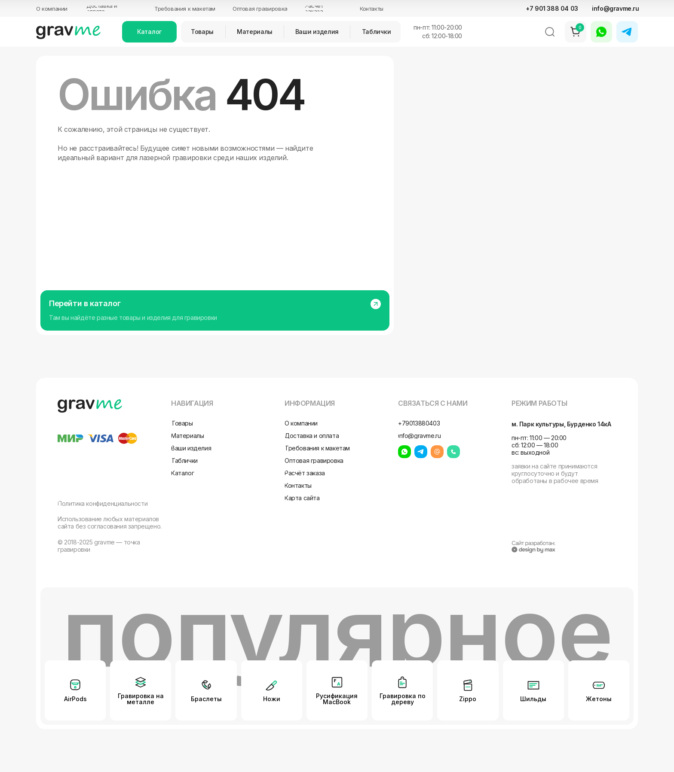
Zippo (467, 698)
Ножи (271, 698)
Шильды (533, 698)
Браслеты (206, 698)
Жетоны (599, 698)
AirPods (75, 698)
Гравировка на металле (141, 698)
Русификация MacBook (337, 698)
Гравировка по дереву (403, 698)
